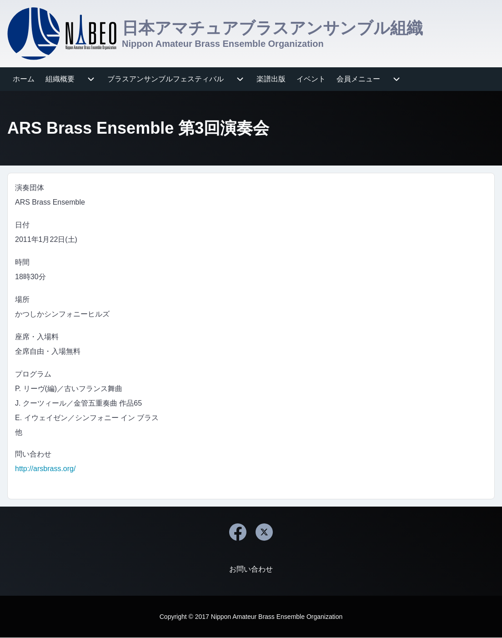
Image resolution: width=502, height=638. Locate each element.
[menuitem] (23, 79)
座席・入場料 (37, 337)
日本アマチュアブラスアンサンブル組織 (272, 28)
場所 (22, 299)
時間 (22, 262)
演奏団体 (29, 187)
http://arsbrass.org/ (45, 468)
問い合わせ (33, 454)
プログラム (33, 374)
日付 (22, 225)
